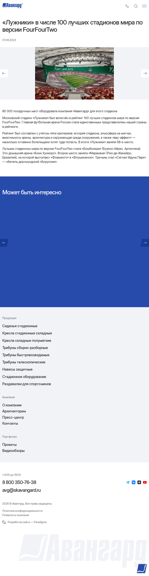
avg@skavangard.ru (21, 490)
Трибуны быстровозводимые (25, 355)
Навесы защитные (17, 369)
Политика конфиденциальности (22, 510)
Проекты (9, 445)
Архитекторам (14, 411)
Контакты (10, 423)
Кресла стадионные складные (27, 333)
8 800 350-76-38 (19, 482)
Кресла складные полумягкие (26, 340)
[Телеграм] (128, 482)
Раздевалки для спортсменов (26, 384)
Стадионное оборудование (24, 377)
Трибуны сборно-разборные (25, 348)
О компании (12, 405)
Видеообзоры (13, 451)
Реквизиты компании (15, 515)
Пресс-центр (13, 417)
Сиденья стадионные (19, 326)
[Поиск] (135, 6)
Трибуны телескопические (23, 362)
